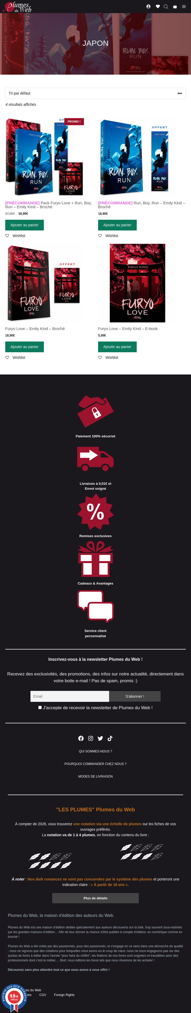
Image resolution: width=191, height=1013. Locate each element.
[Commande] (95, 93)
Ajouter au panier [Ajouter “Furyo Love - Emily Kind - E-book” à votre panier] (117, 347)
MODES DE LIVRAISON (95, 776)
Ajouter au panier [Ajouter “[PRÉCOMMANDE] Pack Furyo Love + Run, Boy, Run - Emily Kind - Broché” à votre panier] (24, 225)
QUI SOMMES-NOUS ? (95, 751)
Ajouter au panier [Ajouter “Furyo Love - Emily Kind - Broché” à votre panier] (24, 347)
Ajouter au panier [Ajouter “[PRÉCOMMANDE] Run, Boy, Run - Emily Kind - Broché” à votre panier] (117, 225)
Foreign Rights (64, 995)
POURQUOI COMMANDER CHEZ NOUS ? (95, 764)
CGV (42, 995)
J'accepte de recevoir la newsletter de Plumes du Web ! (95, 707)
